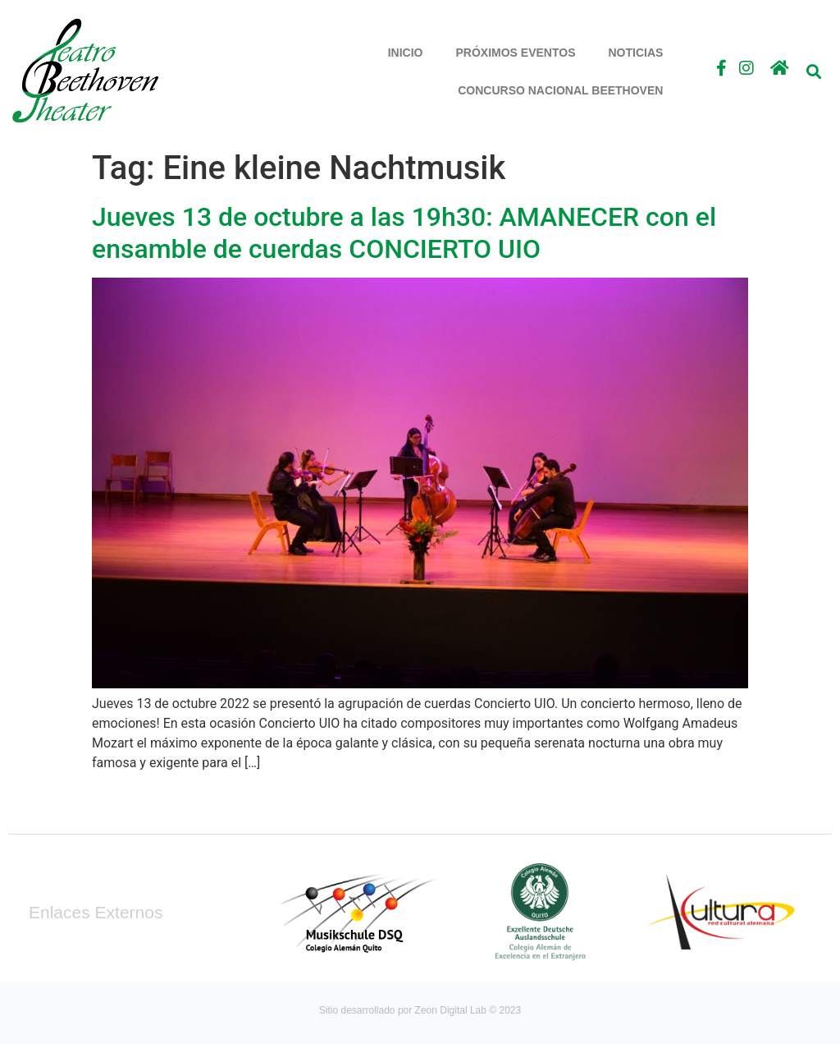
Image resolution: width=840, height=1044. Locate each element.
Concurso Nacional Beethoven (560, 90)
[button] (813, 71)
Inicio (405, 52)
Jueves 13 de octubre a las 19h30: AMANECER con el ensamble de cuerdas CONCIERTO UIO (404, 232)
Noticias (636, 52)
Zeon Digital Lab (450, 1010)
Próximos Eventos (516, 52)
